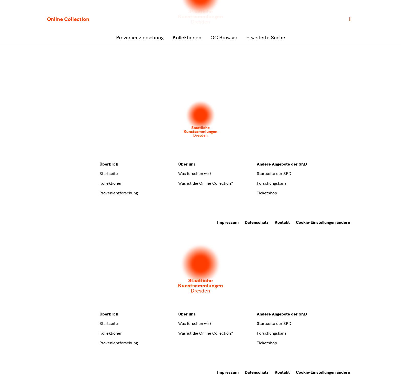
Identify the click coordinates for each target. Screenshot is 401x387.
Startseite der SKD (274, 173)
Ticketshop (267, 193)
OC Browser (223, 37)
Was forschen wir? (194, 173)
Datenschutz (257, 222)
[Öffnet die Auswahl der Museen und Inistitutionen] (200, 119)
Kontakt (282, 222)
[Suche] (350, 19)
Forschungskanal (272, 183)
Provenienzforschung (140, 37)
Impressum (228, 222)
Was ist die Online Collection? (205, 183)
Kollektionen (187, 37)
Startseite (108, 173)
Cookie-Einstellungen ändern (323, 222)
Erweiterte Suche (265, 37)
